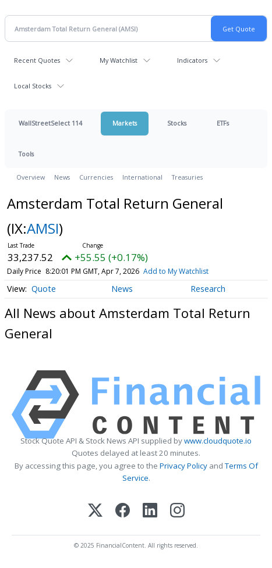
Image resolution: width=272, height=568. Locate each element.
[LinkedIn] (150, 511)
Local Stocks (32, 85)
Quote (43, 288)
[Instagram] (177, 511)
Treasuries (187, 177)
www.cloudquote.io (218, 440)
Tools (26, 153)
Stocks (176, 123)
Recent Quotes (37, 60)
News (62, 177)
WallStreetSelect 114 (50, 123)
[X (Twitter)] (95, 511)
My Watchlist (118, 60)
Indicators (192, 60)
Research (207, 288)
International (142, 177)
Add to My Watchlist (176, 271)
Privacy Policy (183, 465)
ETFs (223, 123)
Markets (124, 123)
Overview (30, 177)
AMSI (43, 228)
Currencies (96, 177)
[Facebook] (123, 511)
